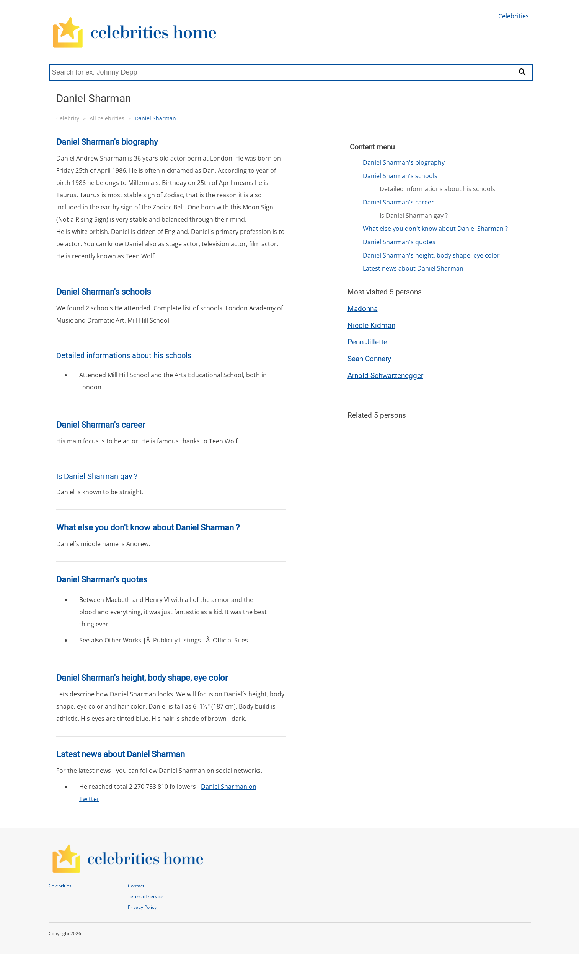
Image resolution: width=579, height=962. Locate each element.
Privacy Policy (142, 907)
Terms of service (145, 896)
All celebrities (107, 118)
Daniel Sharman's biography (404, 162)
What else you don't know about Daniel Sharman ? (435, 228)
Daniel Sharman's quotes (399, 242)
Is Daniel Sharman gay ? (414, 215)
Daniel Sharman (155, 118)
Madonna (362, 308)
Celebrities (513, 16)
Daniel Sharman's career (398, 202)
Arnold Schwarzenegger (385, 375)
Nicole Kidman (371, 325)
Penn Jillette (367, 341)
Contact (136, 886)
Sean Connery (369, 358)
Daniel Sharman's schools (400, 176)
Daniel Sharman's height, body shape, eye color (431, 255)
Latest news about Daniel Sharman (413, 268)
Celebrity (67, 118)
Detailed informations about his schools (437, 189)
